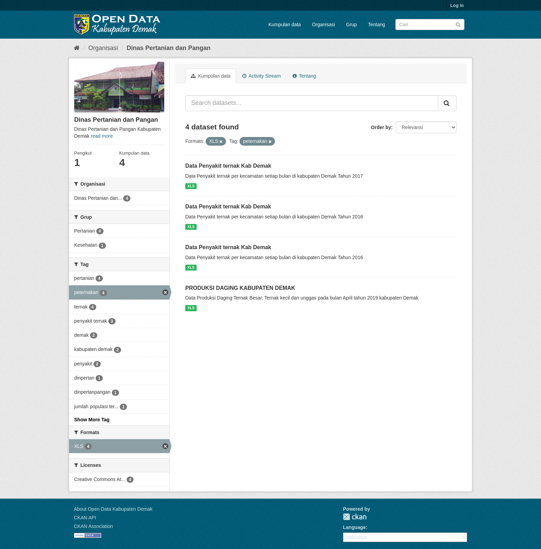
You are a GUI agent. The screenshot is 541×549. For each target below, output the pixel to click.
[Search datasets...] (311, 103)
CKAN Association (93, 526)
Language (354, 527)
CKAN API (85, 517)
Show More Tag (91, 419)
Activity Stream (261, 76)
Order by (381, 127)
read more (102, 136)
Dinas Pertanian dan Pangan (168, 48)
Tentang (376, 24)
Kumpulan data (284, 24)
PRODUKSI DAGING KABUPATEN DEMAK (240, 288)
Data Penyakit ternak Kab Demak (228, 166)
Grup (351, 24)
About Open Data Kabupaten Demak (113, 509)
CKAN (354, 516)
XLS (190, 186)
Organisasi (323, 24)
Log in (457, 5)
